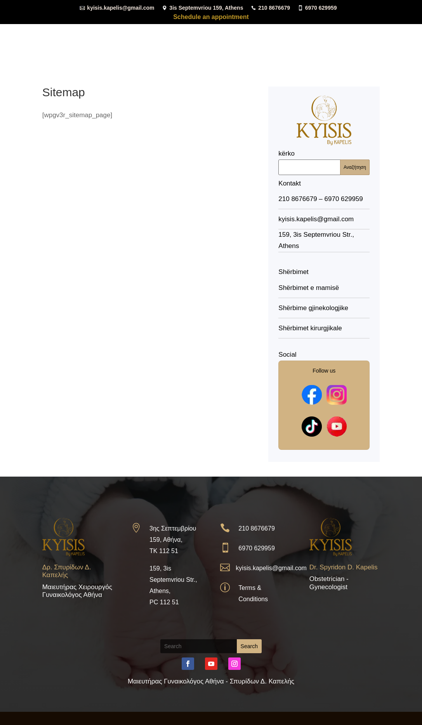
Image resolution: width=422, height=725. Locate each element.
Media (331, 20)
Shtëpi (149, 20)
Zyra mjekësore (291, 20)
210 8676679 (270, 7)
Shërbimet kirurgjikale (310, 328)
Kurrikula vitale (189, 20)
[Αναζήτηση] (324, 167)
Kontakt (368, 20)
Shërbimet (236, 20)
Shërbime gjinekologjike (313, 308)
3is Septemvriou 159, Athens (202, 7)
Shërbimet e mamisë (308, 287)
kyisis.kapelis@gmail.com (116, 7)
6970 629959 (317, 7)
